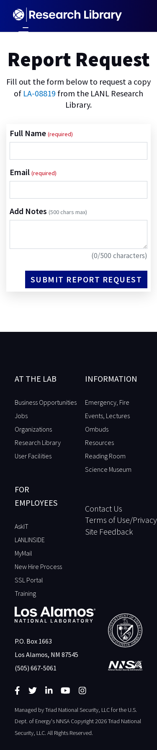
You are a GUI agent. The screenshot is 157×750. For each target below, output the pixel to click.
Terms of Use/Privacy (114, 520)
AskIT (21, 526)
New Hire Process (38, 566)
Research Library (38, 442)
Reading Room (105, 456)
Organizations (33, 429)
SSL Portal (29, 580)
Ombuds (96, 429)
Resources (99, 442)
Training (25, 593)
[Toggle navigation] (23, 31)
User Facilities (33, 456)
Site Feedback (109, 531)
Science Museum (108, 469)
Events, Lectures (107, 415)
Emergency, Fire (107, 402)
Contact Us (103, 508)
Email (20, 172)
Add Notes (48, 211)
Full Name (29, 133)
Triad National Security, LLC (77, 710)
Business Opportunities (46, 402)
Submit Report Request (86, 279)
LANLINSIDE (30, 539)
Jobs (21, 415)
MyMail (23, 553)
